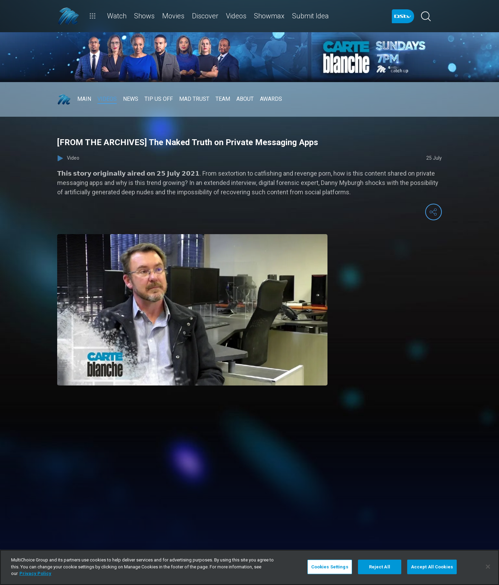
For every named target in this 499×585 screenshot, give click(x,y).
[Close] (488, 566)
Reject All (379, 566)
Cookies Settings (329, 566)
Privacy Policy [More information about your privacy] (35, 573)
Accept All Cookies (432, 566)
